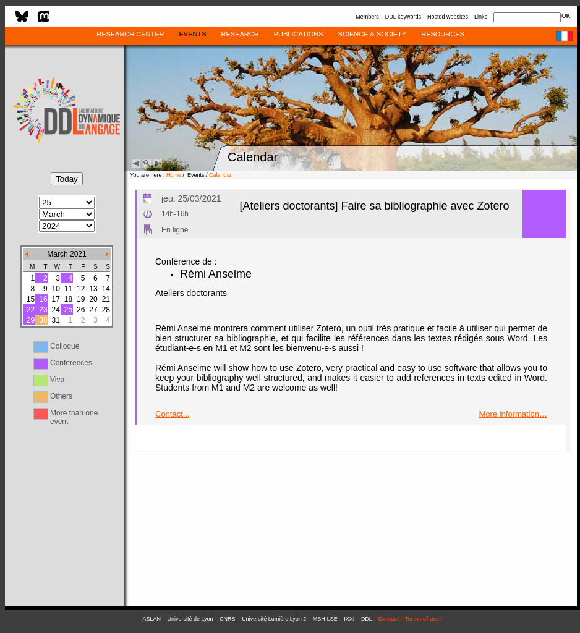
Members (367, 17)
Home (173, 175)
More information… (513, 413)
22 (31, 309)
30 (43, 320)
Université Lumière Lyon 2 (274, 619)
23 (43, 309)
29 (31, 320)
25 (68, 309)
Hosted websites (447, 17)
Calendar (220, 175)
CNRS (228, 619)
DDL (366, 619)
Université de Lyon (190, 619)
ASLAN (151, 619)
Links (480, 17)
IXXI (349, 619)
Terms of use (422, 619)
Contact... (172, 413)
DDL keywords (403, 17)
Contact (388, 619)
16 (43, 299)
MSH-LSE (325, 619)
